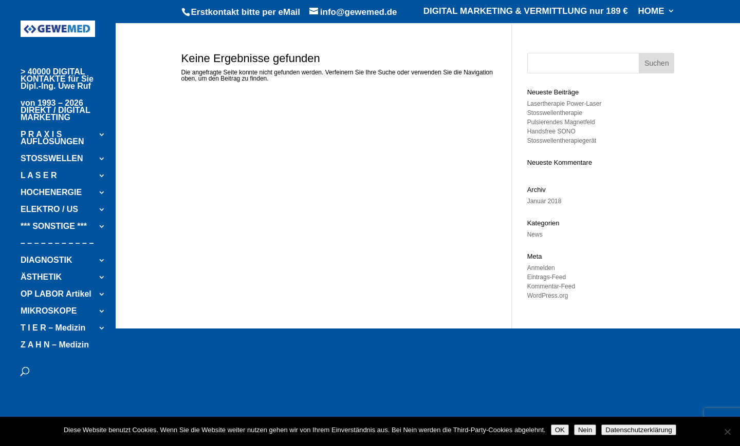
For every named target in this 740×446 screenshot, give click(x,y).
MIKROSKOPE (49, 311)
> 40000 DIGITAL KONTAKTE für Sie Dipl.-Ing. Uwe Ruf (57, 79)
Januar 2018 (544, 201)
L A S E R (39, 176)
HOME (651, 11)
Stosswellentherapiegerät (562, 140)
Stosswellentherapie (554, 113)
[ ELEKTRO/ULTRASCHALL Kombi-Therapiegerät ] (436, 385)
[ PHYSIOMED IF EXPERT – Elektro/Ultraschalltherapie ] (526, 393)
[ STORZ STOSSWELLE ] (373, 378)
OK (560, 430)
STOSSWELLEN (52, 159)
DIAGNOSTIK (46, 260)
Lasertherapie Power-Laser (564, 103)
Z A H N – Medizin (55, 345)
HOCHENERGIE (51, 193)
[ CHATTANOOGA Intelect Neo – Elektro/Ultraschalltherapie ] (292, 393)
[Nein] (727, 431)
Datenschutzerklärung (638, 430)
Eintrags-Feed (546, 277)
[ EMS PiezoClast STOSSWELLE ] (244, 378)
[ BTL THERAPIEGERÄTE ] (438, 339)
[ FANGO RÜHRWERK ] (225, 408)
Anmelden (541, 268)
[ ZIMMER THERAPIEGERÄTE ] (566, 339)
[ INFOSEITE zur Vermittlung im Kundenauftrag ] (280, 339)
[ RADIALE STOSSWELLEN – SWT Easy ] (487, 355)
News (535, 234)
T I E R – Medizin (53, 328)
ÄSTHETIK (41, 277)
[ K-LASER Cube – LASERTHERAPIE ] (253, 385)
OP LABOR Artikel (56, 294)
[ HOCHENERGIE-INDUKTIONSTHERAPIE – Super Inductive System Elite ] (436, 347)
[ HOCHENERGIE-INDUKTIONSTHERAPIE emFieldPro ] (286, 355)
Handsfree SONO (551, 131)
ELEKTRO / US (49, 210)
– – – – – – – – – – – (57, 243)
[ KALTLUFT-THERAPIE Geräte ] (241, 401)
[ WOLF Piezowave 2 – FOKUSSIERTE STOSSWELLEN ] (461, 362)
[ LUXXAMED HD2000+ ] (534, 401)
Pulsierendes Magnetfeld (561, 122)
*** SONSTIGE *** (54, 226)
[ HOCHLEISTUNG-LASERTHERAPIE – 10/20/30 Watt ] (541, 378)
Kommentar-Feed (551, 286)
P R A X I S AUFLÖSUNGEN (52, 138)
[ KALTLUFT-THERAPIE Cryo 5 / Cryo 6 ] (395, 401)
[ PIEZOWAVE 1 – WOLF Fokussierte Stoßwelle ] (271, 370)
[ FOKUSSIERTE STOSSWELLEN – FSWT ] (461, 370)
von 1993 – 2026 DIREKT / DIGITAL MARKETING (55, 111)
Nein (585, 430)
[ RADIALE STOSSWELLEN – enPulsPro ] (259, 362)
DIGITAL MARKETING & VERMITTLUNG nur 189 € (525, 11)
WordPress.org (547, 295)
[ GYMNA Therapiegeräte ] (230, 347)
